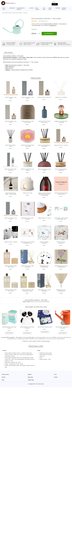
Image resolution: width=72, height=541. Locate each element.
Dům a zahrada (37, 9)
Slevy (3, 380)
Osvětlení (57, 8)
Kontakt (55, 377)
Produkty (6, 12)
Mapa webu (30, 377)
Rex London (47, 341)
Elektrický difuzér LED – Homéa (44, 218)
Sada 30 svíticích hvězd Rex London (45, 326)
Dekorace (10, 12)
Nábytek (32, 8)
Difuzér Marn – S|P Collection (61, 97)
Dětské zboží (50, 9)
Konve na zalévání (37, 301)
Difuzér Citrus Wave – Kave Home (44, 97)
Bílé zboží (44, 9)
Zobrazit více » (53, 25)
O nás (55, 374)
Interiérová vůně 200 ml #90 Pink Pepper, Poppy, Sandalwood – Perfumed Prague (44, 194)
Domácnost (12, 8)
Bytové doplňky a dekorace (21, 9)
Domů (3, 12)
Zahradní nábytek (64, 9)
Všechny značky (5, 374)
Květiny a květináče (45, 301)
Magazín (30, 374)
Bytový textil (4, 9)
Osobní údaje (31, 380)
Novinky (3, 377)
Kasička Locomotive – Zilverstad (11, 241)
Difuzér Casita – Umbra (27, 193)
